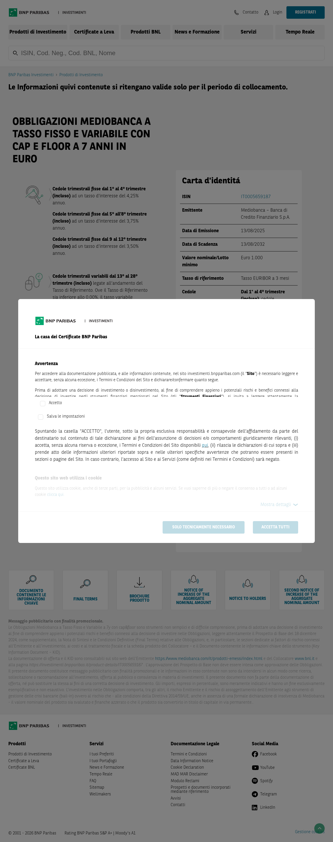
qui (205, 445)
